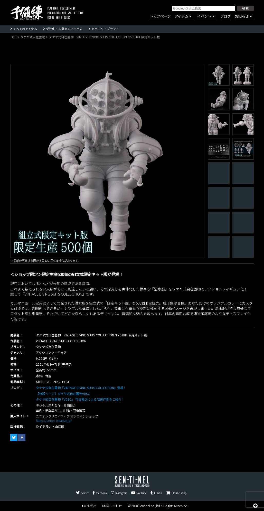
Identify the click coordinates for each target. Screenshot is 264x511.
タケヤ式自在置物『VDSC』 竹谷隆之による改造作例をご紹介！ (80, 399)
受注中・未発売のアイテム (64, 28)
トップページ (160, 16)
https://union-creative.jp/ (54, 420)
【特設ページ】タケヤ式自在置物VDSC (63, 393)
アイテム (181, 16)
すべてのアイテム (25, 28)
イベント (204, 16)
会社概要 (89, 506)
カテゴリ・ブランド (105, 28)
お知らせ (242, 16)
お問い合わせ (112, 506)
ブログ (225, 16)
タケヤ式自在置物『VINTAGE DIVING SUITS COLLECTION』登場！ (81, 387)
